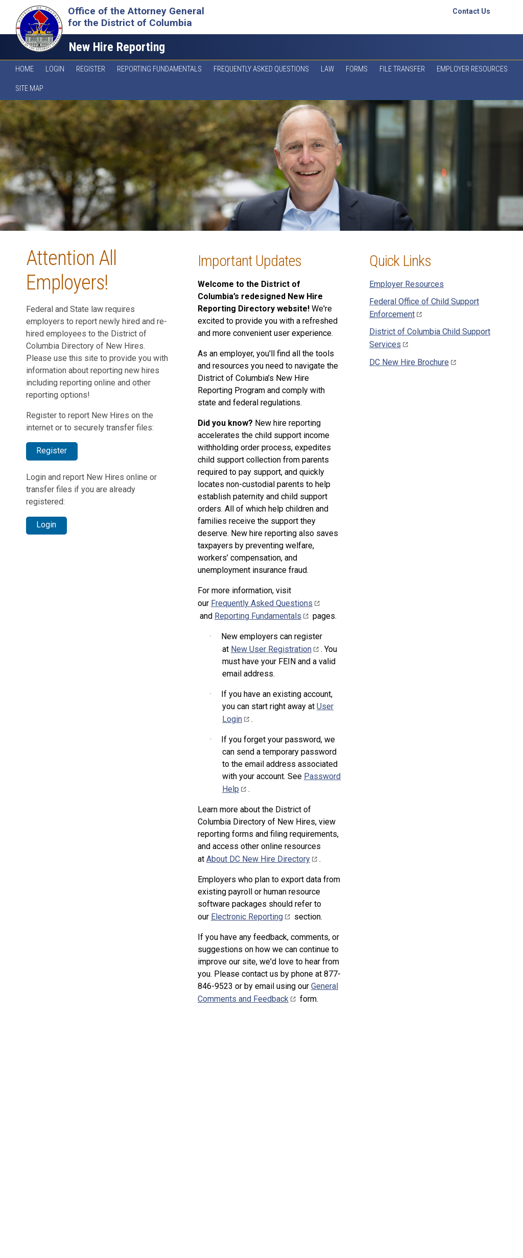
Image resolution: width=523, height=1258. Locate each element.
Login (54, 69)
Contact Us (471, 11)
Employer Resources (472, 69)
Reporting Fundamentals (159, 69)
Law (327, 69)
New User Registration (276, 649)
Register (90, 69)
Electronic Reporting (251, 917)
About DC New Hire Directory (262, 859)
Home (24, 69)
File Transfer (402, 69)
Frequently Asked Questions (261, 69)
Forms (357, 69)
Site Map (29, 88)
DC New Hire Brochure (413, 362)
